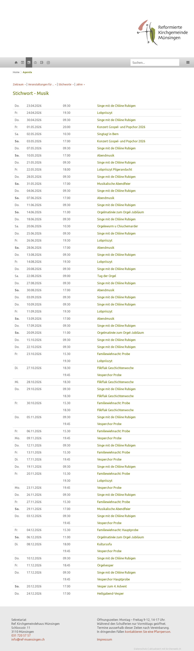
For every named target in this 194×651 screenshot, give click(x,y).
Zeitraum (18, 84)
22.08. (34, 276)
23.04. (34, 105)
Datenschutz (141, 649)
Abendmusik (105, 155)
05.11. (34, 417)
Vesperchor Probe (109, 375)
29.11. (34, 509)
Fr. (16, 112)
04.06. (34, 190)
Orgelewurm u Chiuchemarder (117, 226)
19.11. (34, 466)
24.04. (34, 112)
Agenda (27, 72)
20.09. (34, 332)
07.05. (34, 148)
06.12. (34, 537)
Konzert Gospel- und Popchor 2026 (121, 127)
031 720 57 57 (21, 635)
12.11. (34, 445)
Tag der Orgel (106, 276)
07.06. (34, 198)
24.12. (34, 593)
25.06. (34, 233)
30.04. (34, 120)
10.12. (34, 558)
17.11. (34, 459)
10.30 (66, 134)
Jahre (79, 84)
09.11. (34, 438)
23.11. (34, 487)
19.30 (66, 112)
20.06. (34, 226)
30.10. (34, 403)
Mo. (17, 438)
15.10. (34, 340)
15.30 (66, 354)
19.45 (66, 375)
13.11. (34, 452)
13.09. (34, 318)
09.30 (66, 105)
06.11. (34, 431)
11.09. (34, 311)
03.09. (34, 297)
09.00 (66, 276)
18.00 (66, 169)
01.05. (34, 127)
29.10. (34, 389)
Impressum (104, 639)
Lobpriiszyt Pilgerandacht (114, 169)
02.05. (34, 134)
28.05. (34, 176)
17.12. (34, 572)
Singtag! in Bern (108, 134)
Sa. (17, 134)
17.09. (34, 325)
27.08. (34, 283)
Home (16, 72)
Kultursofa (104, 544)
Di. (16, 368)
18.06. (34, 219)
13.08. (34, 254)
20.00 (66, 127)
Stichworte (65, 84)
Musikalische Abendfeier (114, 183)
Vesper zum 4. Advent (112, 586)
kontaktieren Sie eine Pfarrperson (147, 631)
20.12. (34, 586)
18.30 (66, 368)
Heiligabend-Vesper (110, 593)
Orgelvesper (105, 565)
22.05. (34, 169)
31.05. (34, 183)
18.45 (66, 565)
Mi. (17, 382)
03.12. (34, 516)
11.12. (34, 565)
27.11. (34, 502)
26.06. (34, 240)
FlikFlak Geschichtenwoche (115, 368)
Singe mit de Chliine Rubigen (116, 105)
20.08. (34, 269)
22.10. (34, 347)
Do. (17, 105)
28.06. (34, 247)
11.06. (34, 205)
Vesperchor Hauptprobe (113, 579)
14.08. (34, 261)
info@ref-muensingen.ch (28, 639)
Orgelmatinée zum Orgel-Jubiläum (120, 212)
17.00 (66, 141)
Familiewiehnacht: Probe (113, 354)
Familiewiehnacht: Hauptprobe (117, 530)
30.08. (34, 290)
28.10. (34, 382)
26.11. (34, 494)
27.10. (34, 368)
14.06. (34, 212)
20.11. (34, 473)
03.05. (34, 141)
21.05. (34, 162)
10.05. (34, 155)
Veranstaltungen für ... (41, 84)
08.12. (34, 544)
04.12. (34, 530)
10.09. (34, 304)
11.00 (66, 212)
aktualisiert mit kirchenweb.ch (165, 649)
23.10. (34, 354)
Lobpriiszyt (104, 112)
